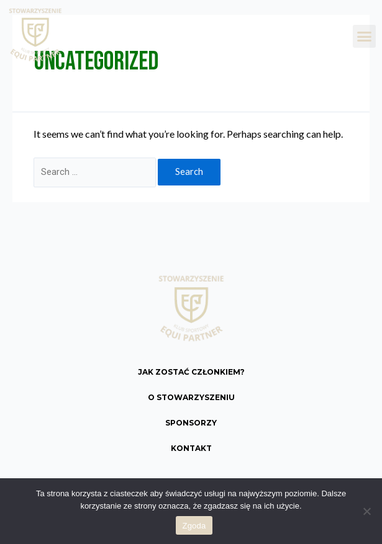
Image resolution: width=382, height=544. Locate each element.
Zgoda (194, 525)
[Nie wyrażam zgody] (366, 511)
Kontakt (191, 448)
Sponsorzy (191, 422)
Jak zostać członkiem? (191, 372)
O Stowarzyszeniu (191, 397)
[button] (364, 36)
